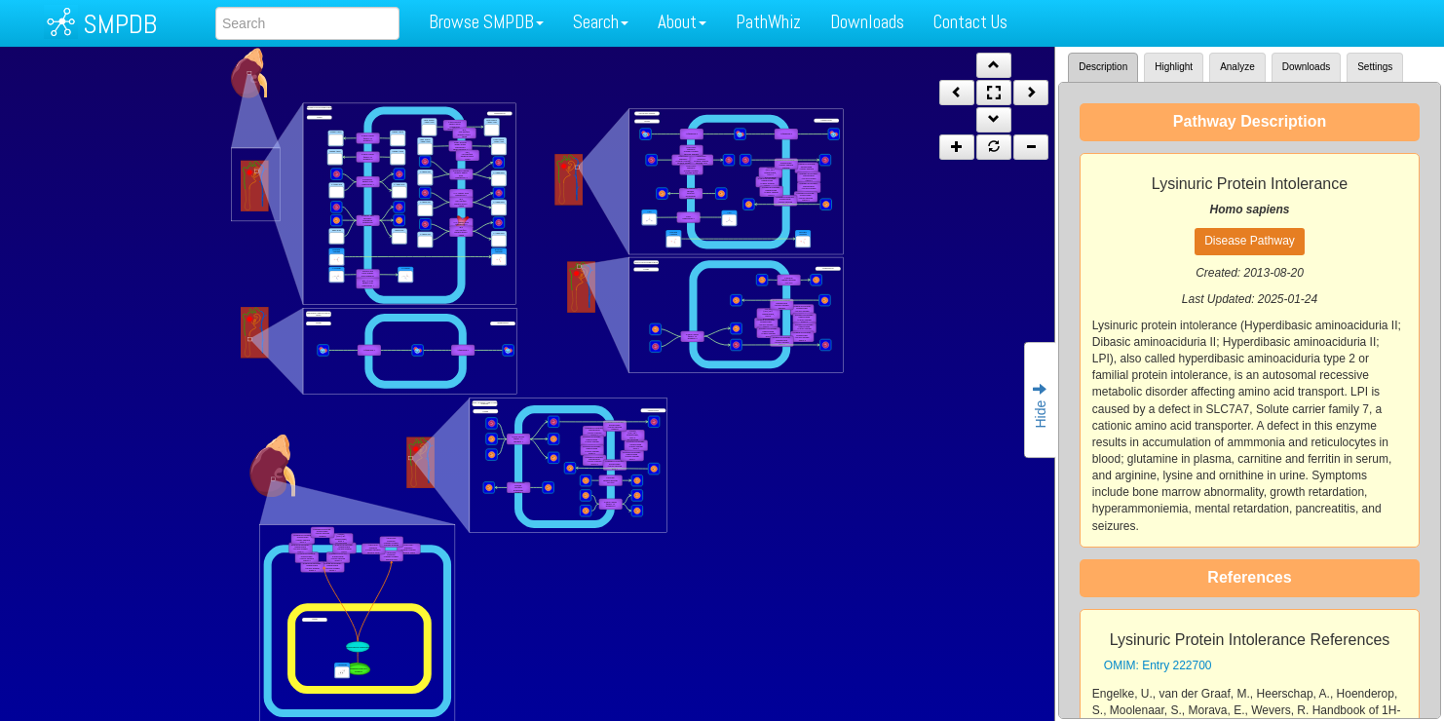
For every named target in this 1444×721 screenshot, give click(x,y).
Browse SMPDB (486, 22)
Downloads (867, 22)
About (682, 22)
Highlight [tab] (1174, 66)
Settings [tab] (1374, 66)
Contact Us (970, 22)
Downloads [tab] (1306, 66)
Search (600, 22)
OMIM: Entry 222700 (1158, 665)
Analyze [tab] (1237, 66)
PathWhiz (768, 22)
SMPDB (120, 24)
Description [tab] (1103, 66)
